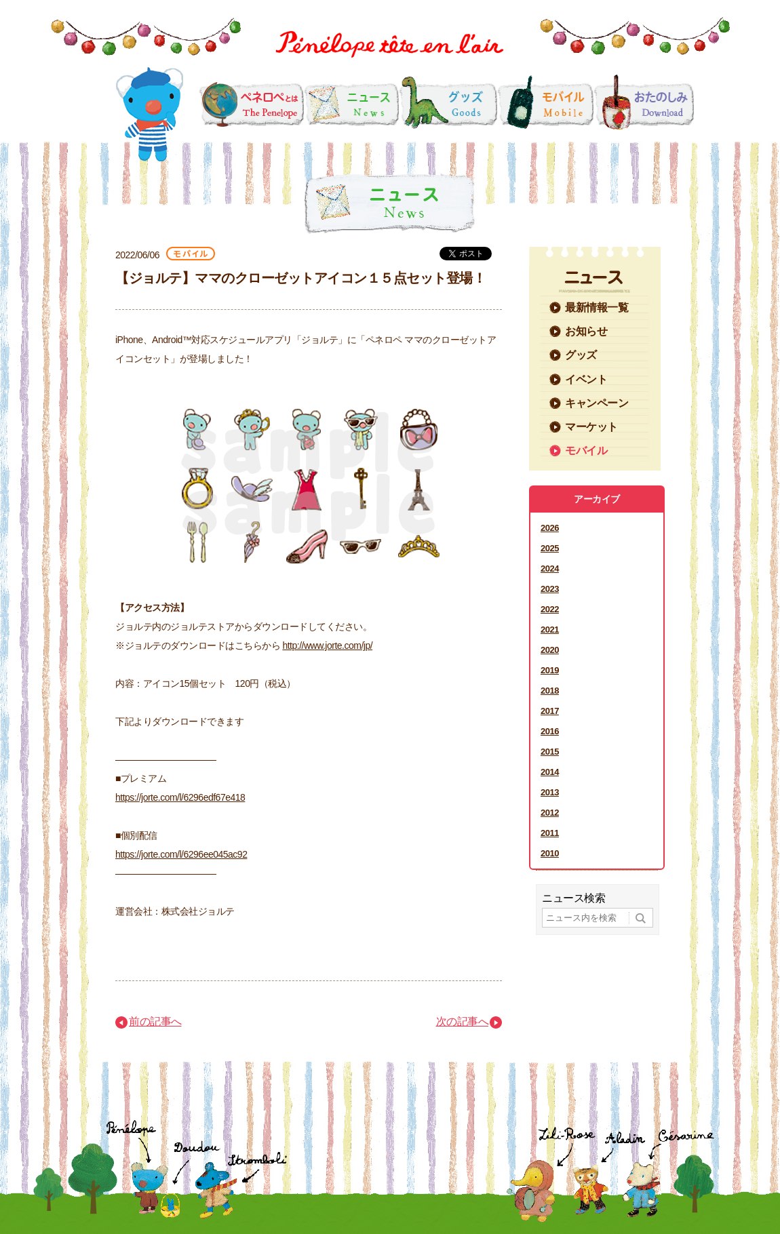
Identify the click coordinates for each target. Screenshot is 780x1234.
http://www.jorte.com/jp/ (327, 645)
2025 (550, 548)
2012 (550, 813)
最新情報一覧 (596, 307)
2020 (550, 650)
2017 (550, 711)
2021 (550, 629)
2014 (550, 772)
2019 (550, 670)
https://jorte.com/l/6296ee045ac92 (181, 854)
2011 (550, 833)
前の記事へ (155, 1021)
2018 (550, 690)
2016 (550, 731)
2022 (550, 609)
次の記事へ (462, 1021)
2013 (550, 792)
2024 (550, 568)
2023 (550, 589)
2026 (550, 528)
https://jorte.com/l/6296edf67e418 (180, 797)
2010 (550, 853)
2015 (550, 752)
